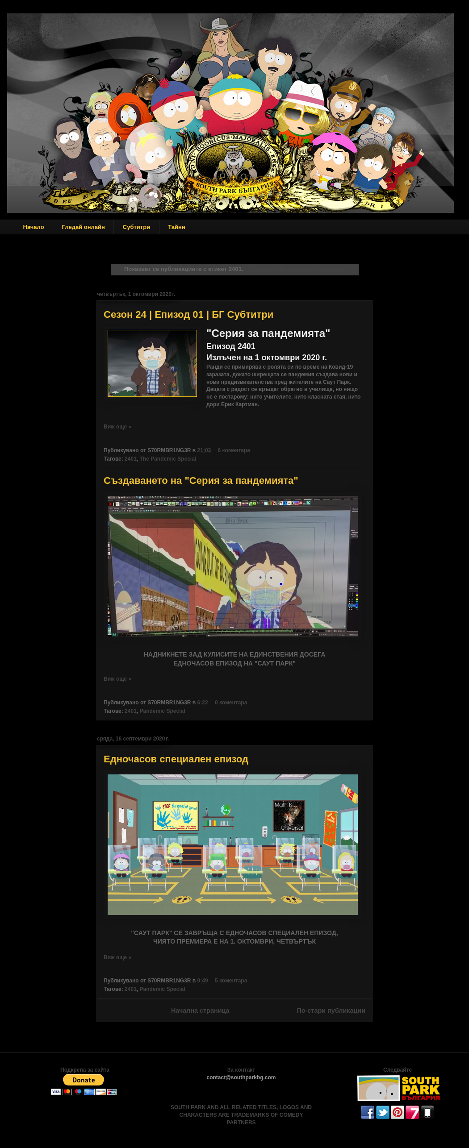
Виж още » (117, 427)
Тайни (176, 227)
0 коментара (231, 702)
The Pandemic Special (167, 459)
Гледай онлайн (83, 227)
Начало (33, 227)
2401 (131, 459)
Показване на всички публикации (296, 269)
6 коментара (234, 450)
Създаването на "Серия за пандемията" (201, 480)
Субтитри (136, 227)
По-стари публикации (331, 1010)
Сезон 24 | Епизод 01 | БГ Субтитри (188, 314)
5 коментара (231, 980)
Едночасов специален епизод (176, 759)
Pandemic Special (162, 711)
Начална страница (200, 1010)
